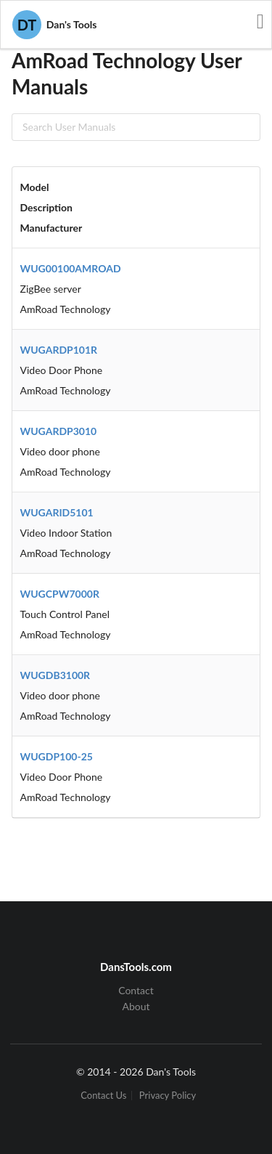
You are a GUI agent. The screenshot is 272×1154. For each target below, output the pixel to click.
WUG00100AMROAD (70, 268)
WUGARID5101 (57, 512)
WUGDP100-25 (56, 756)
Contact (136, 990)
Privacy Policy (167, 1095)
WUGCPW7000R (59, 594)
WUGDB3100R (55, 675)
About (135, 1006)
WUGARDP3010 (58, 431)
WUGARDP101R (59, 350)
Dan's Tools (54, 24)
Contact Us (103, 1095)
